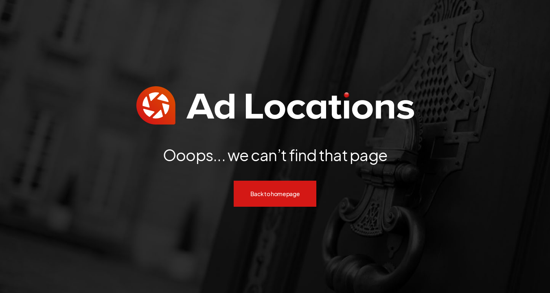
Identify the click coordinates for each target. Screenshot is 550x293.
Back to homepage (275, 193)
